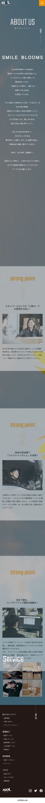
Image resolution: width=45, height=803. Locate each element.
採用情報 (6, 756)
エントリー (7, 763)
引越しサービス (9, 739)
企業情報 (6, 718)
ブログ (5, 770)
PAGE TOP (35, 716)
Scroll (40, 31)
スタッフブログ (9, 777)
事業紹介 (6, 731)
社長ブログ (7, 774)
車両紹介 (6, 749)
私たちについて (9, 714)
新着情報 (6, 781)
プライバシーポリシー (11, 725)
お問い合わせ (8, 721)
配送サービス (8, 735)
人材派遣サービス (9, 746)
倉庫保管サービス (9, 742)
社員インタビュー (9, 760)
